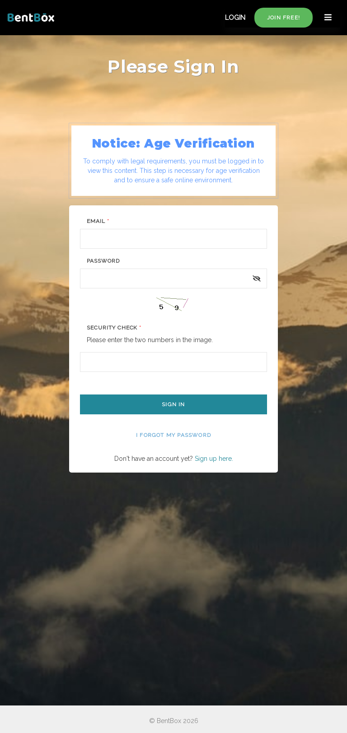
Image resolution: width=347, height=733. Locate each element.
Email (98, 221)
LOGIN (235, 18)
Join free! (283, 17)
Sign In (173, 404)
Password (103, 261)
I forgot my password (173, 435)
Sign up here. (214, 458)
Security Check (114, 328)
